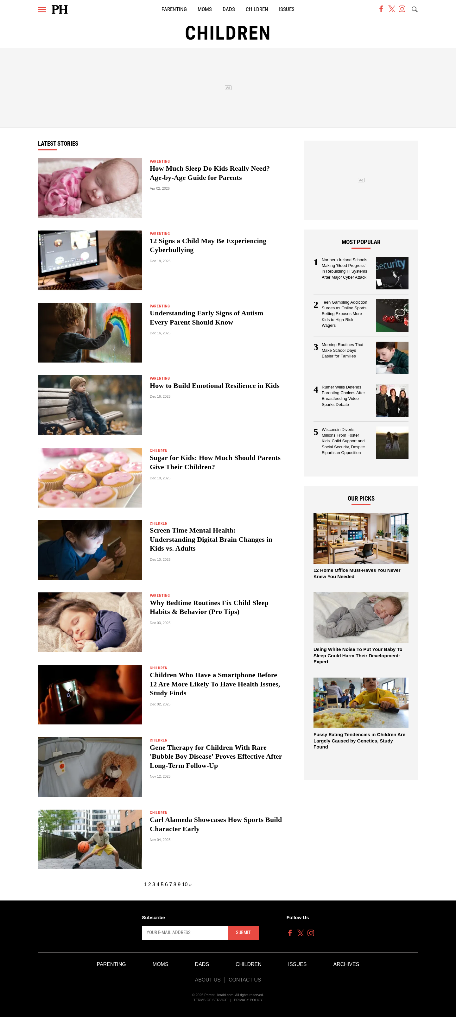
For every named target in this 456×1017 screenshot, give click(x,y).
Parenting (174, 9)
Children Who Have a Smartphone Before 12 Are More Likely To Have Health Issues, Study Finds (215, 684)
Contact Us (245, 979)
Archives (346, 964)
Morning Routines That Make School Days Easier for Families (342, 350)
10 (185, 884)
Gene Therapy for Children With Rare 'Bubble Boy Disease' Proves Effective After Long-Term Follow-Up (216, 756)
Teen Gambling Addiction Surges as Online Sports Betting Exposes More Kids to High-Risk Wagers (344, 314)
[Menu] (42, 9)
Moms (205, 9)
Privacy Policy (248, 1000)
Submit (243, 932)
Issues (286, 9)
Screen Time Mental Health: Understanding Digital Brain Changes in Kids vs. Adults (211, 539)
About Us (208, 979)
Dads (229, 9)
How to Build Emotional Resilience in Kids (215, 385)
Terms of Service (210, 1000)
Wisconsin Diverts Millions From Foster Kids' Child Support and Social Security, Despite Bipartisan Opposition (343, 441)
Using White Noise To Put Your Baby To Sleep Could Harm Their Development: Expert (358, 655)
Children (257, 9)
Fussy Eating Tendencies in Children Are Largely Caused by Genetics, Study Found (359, 740)
